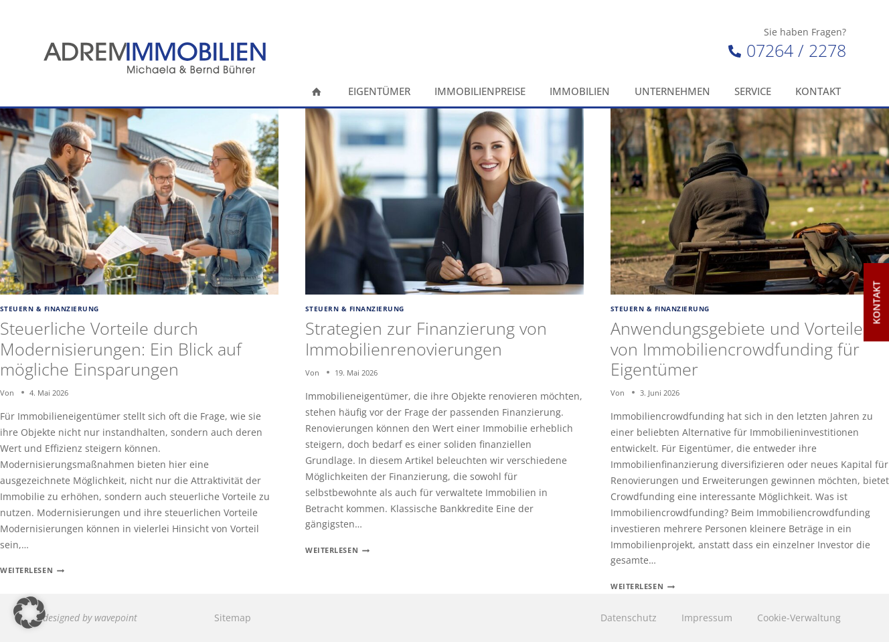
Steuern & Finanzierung (49, 309)
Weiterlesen (32, 570)
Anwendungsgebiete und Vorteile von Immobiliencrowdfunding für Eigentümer (737, 348)
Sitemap (232, 617)
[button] (29, 612)
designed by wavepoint (90, 617)
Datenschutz (628, 617)
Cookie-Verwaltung (799, 617)
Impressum (706, 617)
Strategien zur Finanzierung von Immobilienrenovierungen (426, 338)
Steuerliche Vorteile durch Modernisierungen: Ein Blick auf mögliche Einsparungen (121, 348)
